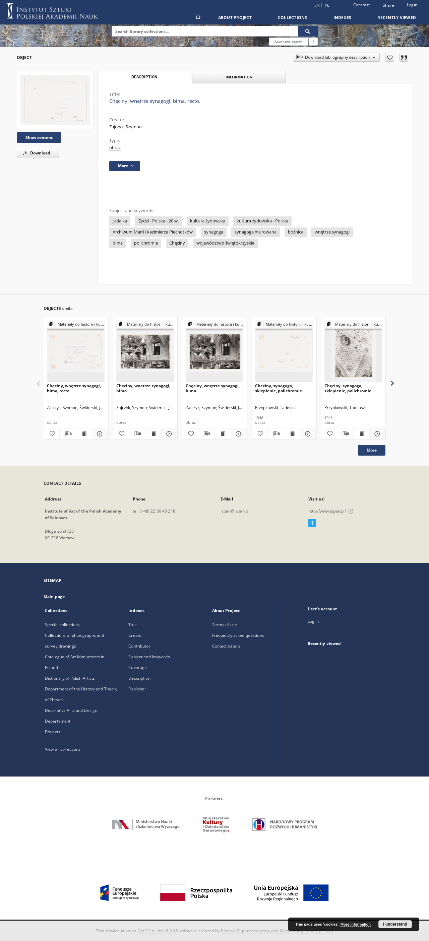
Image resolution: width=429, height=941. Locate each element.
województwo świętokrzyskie (225, 243)
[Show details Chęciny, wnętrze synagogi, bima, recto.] (99, 433)
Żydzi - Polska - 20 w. (158, 221)
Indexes (342, 17)
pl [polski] (327, 5)
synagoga (213, 232)
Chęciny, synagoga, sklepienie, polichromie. (279, 388)
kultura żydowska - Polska (262, 221)
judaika (120, 221)
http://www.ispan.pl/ (331, 511)
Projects (52, 732)
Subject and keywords (149, 657)
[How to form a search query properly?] (313, 42)
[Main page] (197, 17)
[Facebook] (312, 523)
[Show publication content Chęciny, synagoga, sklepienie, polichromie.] (292, 433)
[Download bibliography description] (67, 433)
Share (388, 5)
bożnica (295, 232)
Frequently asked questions (238, 635)
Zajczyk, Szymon (125, 127)
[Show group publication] (75, 324)
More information (356, 924)
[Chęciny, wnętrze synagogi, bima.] (145, 351)
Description (139, 678)
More (372, 450)
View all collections (62, 749)
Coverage (137, 667)
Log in (313, 621)
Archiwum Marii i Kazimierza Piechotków (153, 232)
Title (132, 624)
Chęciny (177, 243)
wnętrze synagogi (332, 232)
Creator (135, 635)
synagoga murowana (256, 232)
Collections (292, 17)
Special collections (62, 624)
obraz (115, 147)
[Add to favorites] (389, 57)
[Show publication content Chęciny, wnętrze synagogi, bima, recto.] (84, 433)
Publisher (137, 689)
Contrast (361, 5)
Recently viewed (396, 17)
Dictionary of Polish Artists (70, 678)
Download (35, 153)
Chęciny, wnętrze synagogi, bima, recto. (74, 388)
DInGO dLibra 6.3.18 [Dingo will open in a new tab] (157, 931)
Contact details (226, 646)
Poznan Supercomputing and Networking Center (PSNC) (277, 931)
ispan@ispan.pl (235, 511)
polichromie (146, 243)
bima (118, 243)
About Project (235, 17)
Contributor (139, 646)
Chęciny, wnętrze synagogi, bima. (143, 388)
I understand (395, 924)
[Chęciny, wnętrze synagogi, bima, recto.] (55, 100)
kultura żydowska (207, 221)
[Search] (308, 31)
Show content (39, 137)
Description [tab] (144, 77)
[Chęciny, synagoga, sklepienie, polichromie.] (283, 351)
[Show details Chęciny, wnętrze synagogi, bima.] (168, 433)
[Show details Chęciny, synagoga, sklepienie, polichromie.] (307, 433)
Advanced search (288, 41)
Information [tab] (239, 76)
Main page (54, 596)
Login (412, 5)
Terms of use (224, 624)
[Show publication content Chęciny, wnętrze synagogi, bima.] (153, 433)
